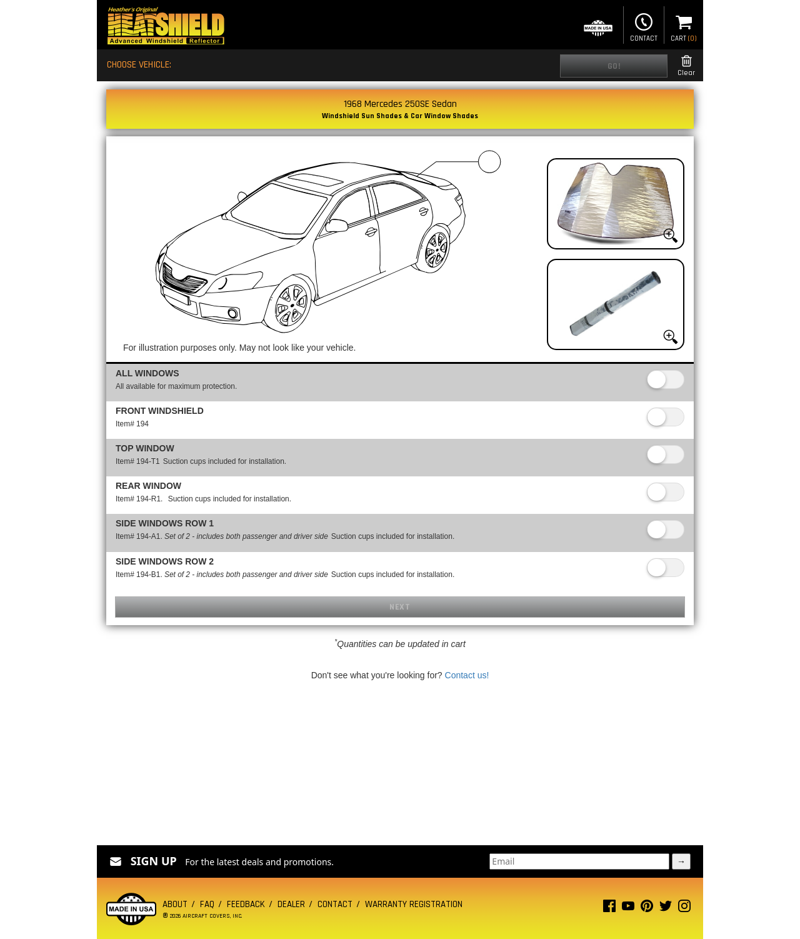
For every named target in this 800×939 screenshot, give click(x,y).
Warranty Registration (413, 904)
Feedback (246, 904)
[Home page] (165, 27)
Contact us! (467, 675)
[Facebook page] (609, 909)
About (175, 904)
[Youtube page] (628, 909)
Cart (684, 26)
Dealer (291, 904)
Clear (686, 66)
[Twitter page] (665, 909)
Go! (614, 66)
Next (399, 607)
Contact (644, 26)
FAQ (207, 904)
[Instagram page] (684, 909)
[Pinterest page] (647, 909)
